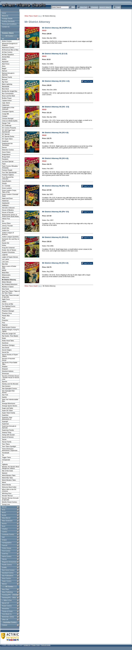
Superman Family (8, 430)
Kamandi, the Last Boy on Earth (10, 239)
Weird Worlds (6, 485)
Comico (4, 531)
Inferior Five (6, 219)
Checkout (94, 7)
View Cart (83, 7)
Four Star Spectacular (9, 172)
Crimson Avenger (7, 118)
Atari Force (5, 64)
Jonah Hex (5, 228)
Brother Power (7, 98)
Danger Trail (6, 123)
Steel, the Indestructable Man (10, 400)
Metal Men (5, 272)
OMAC (4, 301)
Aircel (4, 512)
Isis (3, 221)
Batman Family (7, 77)
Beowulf (4, 79)
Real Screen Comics (9, 327)
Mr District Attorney (9, 279)
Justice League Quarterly (10, 236)
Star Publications (7, 575)
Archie (4, 515)
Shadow (4, 366)
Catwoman (5, 105)
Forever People (7, 170)
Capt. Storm (6, 103)
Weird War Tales (7, 478)
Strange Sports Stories (9, 406)
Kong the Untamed (8, 247)
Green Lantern (7, 188)
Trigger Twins (6, 457)
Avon (3, 526)
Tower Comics (6, 581)
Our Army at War (7, 304)
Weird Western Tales (9, 480)
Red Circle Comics (8, 570)
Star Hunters (6, 386)
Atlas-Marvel (6, 518)
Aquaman (5, 61)
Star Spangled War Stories (8, 391)
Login (118, 7)
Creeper (4, 116)
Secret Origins (7, 350)
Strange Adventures (8, 403)
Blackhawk (5, 86)
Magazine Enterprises (9, 562)
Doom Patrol (6, 152)
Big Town (5, 82)
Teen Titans (6, 444)
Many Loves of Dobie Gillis (9, 267)
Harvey (4, 559)
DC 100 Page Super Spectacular (8, 131)
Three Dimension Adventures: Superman (9, 449)
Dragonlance (6, 154)
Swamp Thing (6, 432)
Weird (4, 482)
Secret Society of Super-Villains (10, 355)
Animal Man (6, 57)
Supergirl (5, 421)
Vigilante (5, 464)
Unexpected (6, 460)
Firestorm (5, 159)
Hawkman (5, 201)
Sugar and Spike (7, 408)
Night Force (6, 299)
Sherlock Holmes (7, 371)
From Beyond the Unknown (7, 178)
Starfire (4, 397)
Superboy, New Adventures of (7, 418)
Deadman (5, 141)
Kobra (4, 245)
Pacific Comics (7, 564)
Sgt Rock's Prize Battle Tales (9, 363)
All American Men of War (10, 50)
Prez (3, 322)
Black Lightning (7, 84)
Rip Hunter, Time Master (10, 336)
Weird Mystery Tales (9, 475)
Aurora (4, 523)
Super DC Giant (7, 410)
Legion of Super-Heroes (10, 257)
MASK (4, 270)
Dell (3, 537)
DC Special (5, 134)
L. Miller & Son (7, 600)
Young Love (6, 504)
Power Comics (7, 606)
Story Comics (6, 578)
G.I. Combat (6, 186)
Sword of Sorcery (7, 437)
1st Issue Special (7, 161)
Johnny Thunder (7, 226)
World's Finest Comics (9, 502)
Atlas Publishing (7, 592)
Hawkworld (5, 203)
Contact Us (5, 27)
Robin (4, 338)
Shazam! (5, 369)
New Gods (5, 289)
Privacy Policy (35, 645)
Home (4, 13)
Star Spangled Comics (9, 388)
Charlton (5, 529)
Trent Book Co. (7, 614)
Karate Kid (5, 243)
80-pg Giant (6, 157)
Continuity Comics (8, 534)
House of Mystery (8, 210)
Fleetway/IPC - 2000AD (10, 595)
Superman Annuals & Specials (9, 427)
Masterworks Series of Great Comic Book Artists (10, 215)
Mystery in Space (7, 286)
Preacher (5, 320)
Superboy (5, 415)
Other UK (5, 619)
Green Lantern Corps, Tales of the (9, 191)
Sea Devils (5, 347)
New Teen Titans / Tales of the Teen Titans (10, 292)
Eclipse (4, 540)
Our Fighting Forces (8, 306)
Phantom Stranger (8, 311)
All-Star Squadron (8, 54)
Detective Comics (8, 150)
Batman (4, 71)
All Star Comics (7, 52)
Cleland (4, 625)
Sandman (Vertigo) (8, 345)
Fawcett (4, 545)
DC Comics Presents (9, 128)
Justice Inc (5, 230)
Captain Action (7, 100)
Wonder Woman (7, 496)
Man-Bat (5, 264)
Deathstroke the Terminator (7, 144)
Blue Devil (5, 89)
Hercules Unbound (8, 208)
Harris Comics (6, 556)
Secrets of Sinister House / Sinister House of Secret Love (10, 377)
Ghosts (4, 183)
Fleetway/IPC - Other (9, 597)
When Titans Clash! (31, 16)
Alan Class (5, 589)
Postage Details (7, 18)
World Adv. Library (8, 617)
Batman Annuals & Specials (8, 74)
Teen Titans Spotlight (9, 446)
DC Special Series (8, 136)
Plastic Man (6, 315)
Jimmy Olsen (6, 223)
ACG (3, 510)
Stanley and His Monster (10, 384)
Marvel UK (5, 603)
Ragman (5, 325)
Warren (4, 584)
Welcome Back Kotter (9, 487)
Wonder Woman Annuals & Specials (10, 499)
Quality (4, 567)
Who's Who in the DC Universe (9, 490)
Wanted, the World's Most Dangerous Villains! (10, 467)
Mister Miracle (6, 282)
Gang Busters (6, 181)
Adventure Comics (8, 47)
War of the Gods (7, 471)
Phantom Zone (7, 313)
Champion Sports (8, 111)
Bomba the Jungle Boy (9, 91)
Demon (4, 147)
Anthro (4, 59)
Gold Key (5, 553)
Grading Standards (8, 21)
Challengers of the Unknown (8, 108)
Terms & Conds (45, 645)
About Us (5, 16)
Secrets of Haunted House (8, 359)
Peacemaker (6, 308)
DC (3, 39)
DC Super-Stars (7, 139)
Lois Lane (5, 261)
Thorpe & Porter (7, 611)
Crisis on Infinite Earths (9, 121)
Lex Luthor (5, 259)
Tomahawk (5, 453)
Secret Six (5, 352)
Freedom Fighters (8, 175)
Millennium (5, 277)
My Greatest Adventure (9, 284)
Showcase (5, 373)
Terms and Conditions (9, 24)
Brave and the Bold (8, 96)
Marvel (4, 507)
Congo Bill (5, 114)
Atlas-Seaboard (7, 521)
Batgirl (4, 68)
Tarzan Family (6, 442)
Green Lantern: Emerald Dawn (10, 195)
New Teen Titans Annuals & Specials (10, 296)
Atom (3, 66)
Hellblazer (5, 205)
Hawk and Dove (7, 198)
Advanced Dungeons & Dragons (9, 44)
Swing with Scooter (8, 435)
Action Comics (7, 41)
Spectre (4, 381)
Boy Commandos (7, 93)
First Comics (6, 551)
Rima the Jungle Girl (9, 333)
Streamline (5, 608)
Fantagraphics (7, 542)
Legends (5, 254)
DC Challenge (6, 125)
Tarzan (4, 439)
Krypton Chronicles (8, 252)
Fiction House (6, 548)
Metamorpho (6, 275)
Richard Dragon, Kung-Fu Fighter (10, 330)
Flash (4, 164)
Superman (5, 424)
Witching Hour (6, 493)
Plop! (3, 318)
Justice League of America (8, 233)
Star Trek (5, 395)
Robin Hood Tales (8, 340)
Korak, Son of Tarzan (9, 250)
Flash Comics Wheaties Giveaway (10, 167)
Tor (3, 455)
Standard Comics (7, 573)
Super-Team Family (8, 413)
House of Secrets (7, 212)
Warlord (4, 473)
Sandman (5, 343)
